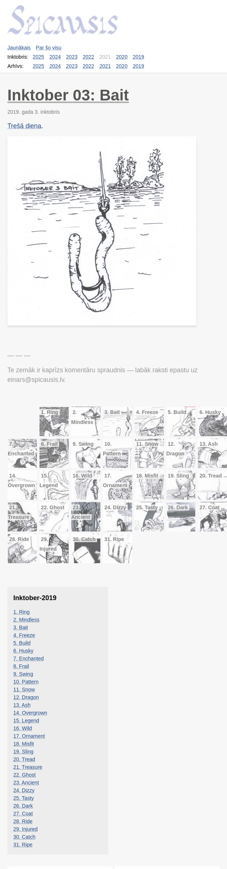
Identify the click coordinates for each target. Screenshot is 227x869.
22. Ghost (24, 775)
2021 (105, 66)
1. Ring (21, 612)
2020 (121, 57)
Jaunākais (19, 48)
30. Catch (24, 837)
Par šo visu (48, 48)
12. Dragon (26, 697)
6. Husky (23, 651)
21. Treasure (27, 767)
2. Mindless (26, 620)
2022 (88, 57)
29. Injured (25, 829)
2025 (38, 57)
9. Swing (23, 674)
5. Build (22, 643)
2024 (55, 57)
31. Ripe (22, 845)
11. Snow (24, 689)
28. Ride (22, 821)
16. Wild (22, 728)
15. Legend (26, 720)
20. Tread (24, 759)
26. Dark (23, 806)
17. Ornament (29, 736)
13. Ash (22, 705)
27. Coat (23, 814)
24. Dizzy (24, 790)
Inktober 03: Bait (68, 95)
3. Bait (20, 627)
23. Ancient (26, 783)
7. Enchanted (28, 658)
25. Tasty (23, 798)
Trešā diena (24, 126)
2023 (72, 57)
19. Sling (23, 752)
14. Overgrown (30, 713)
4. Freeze (24, 635)
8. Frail (21, 666)
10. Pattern (26, 682)
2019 (138, 57)
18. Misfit (23, 744)
